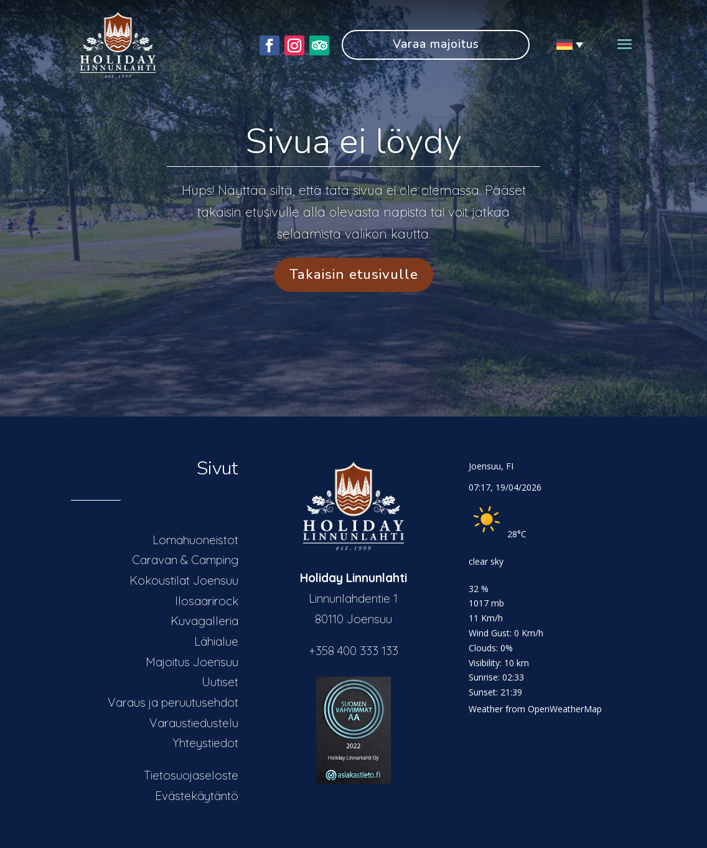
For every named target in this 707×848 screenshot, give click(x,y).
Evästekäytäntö (196, 795)
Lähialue (216, 641)
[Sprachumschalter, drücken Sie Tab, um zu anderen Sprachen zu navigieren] (565, 44)
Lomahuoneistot (195, 539)
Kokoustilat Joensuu (183, 580)
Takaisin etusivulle (353, 274)
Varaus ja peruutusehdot (173, 702)
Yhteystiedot (205, 742)
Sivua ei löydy (353, 142)
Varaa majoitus (436, 44)
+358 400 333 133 (353, 650)
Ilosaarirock (206, 600)
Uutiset (220, 681)
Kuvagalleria (204, 620)
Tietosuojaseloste (191, 775)
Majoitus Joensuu (192, 661)
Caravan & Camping (185, 559)
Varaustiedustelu (193, 722)
